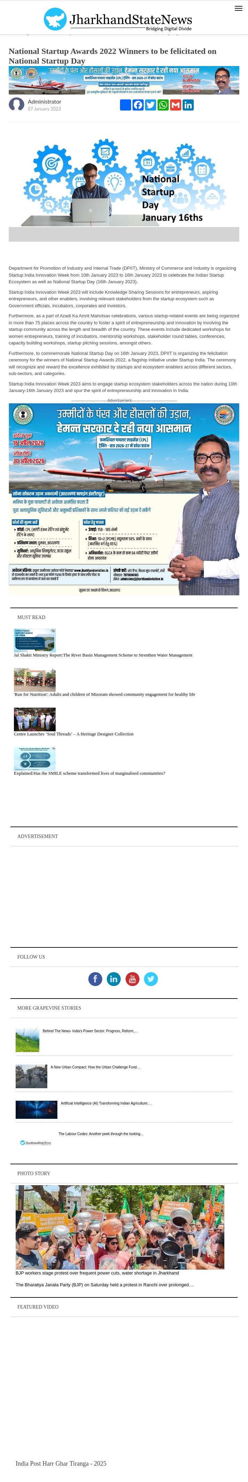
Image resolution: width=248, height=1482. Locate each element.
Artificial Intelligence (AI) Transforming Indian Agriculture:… (106, 1103)
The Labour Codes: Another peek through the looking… (101, 1134)
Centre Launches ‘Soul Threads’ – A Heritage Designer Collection (74, 733)
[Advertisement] (124, 896)
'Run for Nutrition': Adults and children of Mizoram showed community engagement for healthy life (104, 694)
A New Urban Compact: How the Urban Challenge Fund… (95, 1067)
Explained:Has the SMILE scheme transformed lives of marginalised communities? (89, 773)
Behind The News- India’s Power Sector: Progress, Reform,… (90, 1031)
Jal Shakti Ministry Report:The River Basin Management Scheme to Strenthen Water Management (103, 655)
